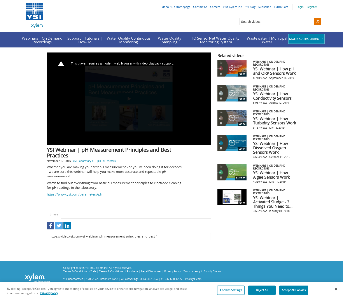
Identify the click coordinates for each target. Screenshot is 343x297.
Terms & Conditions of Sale (79, 271)
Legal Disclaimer (151, 271)
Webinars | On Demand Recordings (42, 40)
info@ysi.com (193, 279)
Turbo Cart (281, 7)
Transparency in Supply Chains (202, 271)
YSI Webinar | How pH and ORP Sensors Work (274, 71)
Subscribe (264, 7)
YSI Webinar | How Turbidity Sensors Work (274, 121)
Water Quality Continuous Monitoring (128, 40)
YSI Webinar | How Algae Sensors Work (271, 175)
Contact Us (200, 7)
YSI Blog (250, 7)
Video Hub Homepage (175, 7)
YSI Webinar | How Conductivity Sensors (272, 96)
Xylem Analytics (178, 282)
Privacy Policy (172, 271)
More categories (306, 38)
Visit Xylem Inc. (232, 7)
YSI (75, 160)
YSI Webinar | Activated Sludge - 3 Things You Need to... (272, 202)
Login (300, 7)
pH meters (109, 160)
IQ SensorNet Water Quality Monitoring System (216, 40)
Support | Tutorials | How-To (84, 40)
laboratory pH (87, 160)
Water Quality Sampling (169, 40)
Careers (215, 7)
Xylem (159, 282)
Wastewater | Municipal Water (267, 40)
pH (99, 160)
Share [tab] (54, 214)
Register (311, 7)
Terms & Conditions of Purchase (118, 271)
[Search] (317, 21)
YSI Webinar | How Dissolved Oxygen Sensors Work (270, 148)
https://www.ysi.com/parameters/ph (74, 194)
